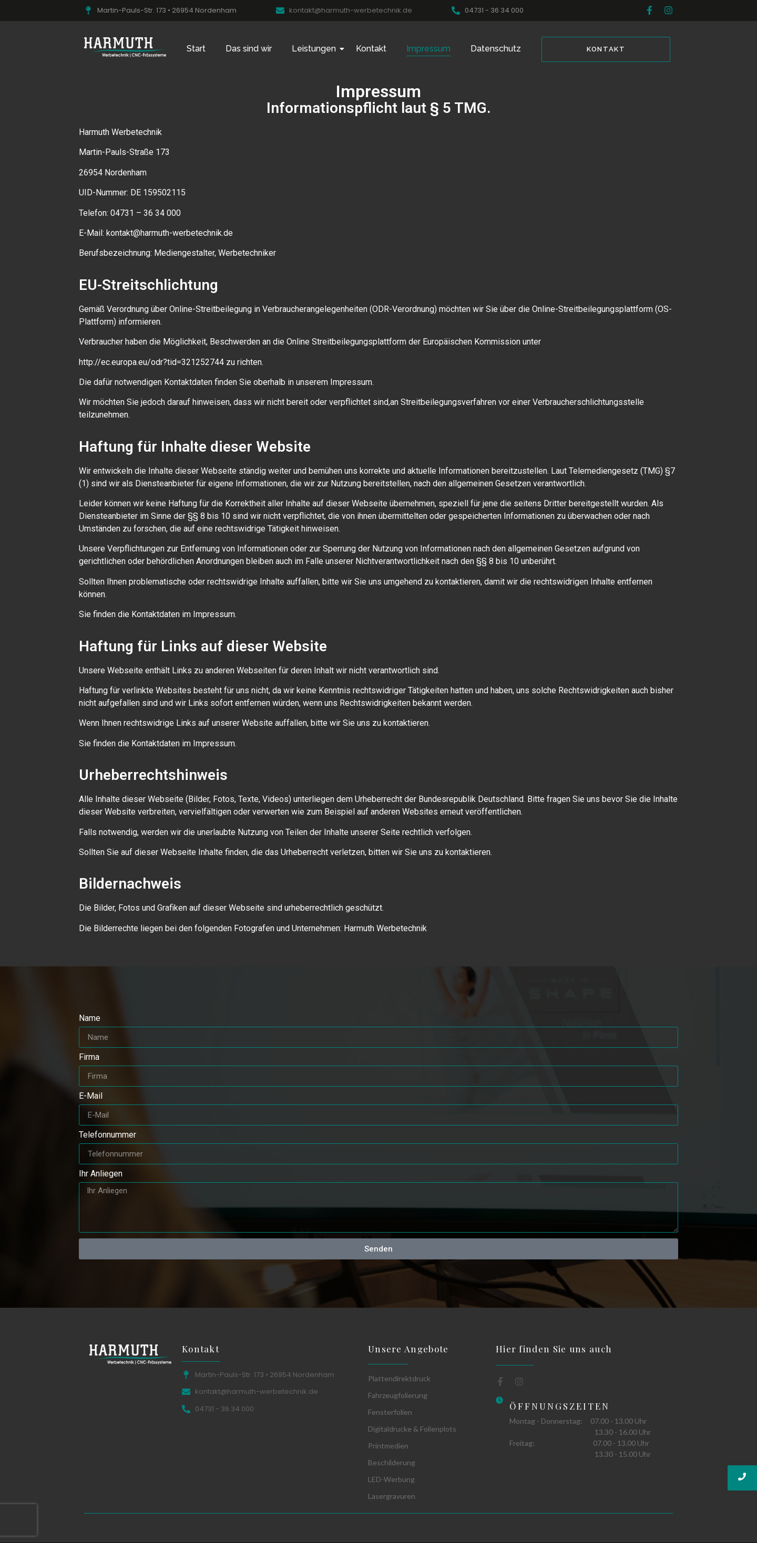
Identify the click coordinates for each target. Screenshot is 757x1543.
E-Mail (91, 1096)
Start (196, 49)
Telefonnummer (107, 1135)
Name (89, 1018)
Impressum (428, 49)
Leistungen (316, 49)
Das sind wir (249, 49)
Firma (89, 1057)
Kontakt (371, 49)
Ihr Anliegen (100, 1174)
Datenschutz (495, 49)
